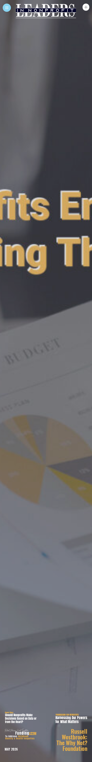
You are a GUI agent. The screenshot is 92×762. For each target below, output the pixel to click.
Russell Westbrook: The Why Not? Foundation (71, 740)
